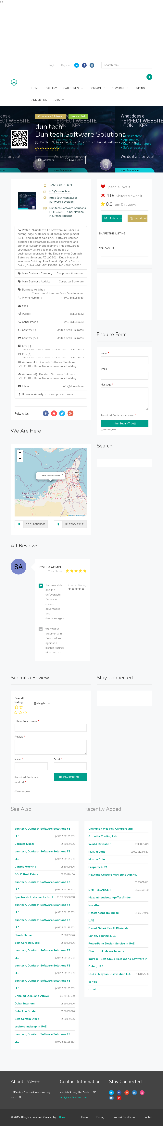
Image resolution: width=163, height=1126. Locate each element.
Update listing (117, 218)
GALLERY (51, 88)
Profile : (50, 247)
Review (20, 737)
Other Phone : (51, 322)
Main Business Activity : (51, 282)
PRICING (140, 88)
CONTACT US (97, 88)
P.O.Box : (51, 314)
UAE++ (61, 1117)
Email (105, 369)
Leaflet (70, 515)
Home (84, 1117)
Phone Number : (51, 298)
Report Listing (142, 218)
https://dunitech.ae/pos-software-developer (64, 200)
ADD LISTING (39, 100)
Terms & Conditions (124, 1117)
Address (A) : (47, 376)
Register (65, 65)
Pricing (100, 1117)
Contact (148, 1117)
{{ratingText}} (42, 703)
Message (107, 384)
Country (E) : (51, 330)
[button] (62, 474)
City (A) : (51, 355)
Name (105, 353)
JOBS (59, 100)
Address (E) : (47, 364)
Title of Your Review (27, 721)
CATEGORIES (73, 88)
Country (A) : (51, 338)
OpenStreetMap (81, 515)
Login (52, 65)
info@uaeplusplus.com (73, 1097)
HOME (35, 88)
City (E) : (51, 347)
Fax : (23, 306)
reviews (128, 204)
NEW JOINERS (120, 88)
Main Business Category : (51, 274)
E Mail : (51, 386)
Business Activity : (51, 291)
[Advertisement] (81, 31)
